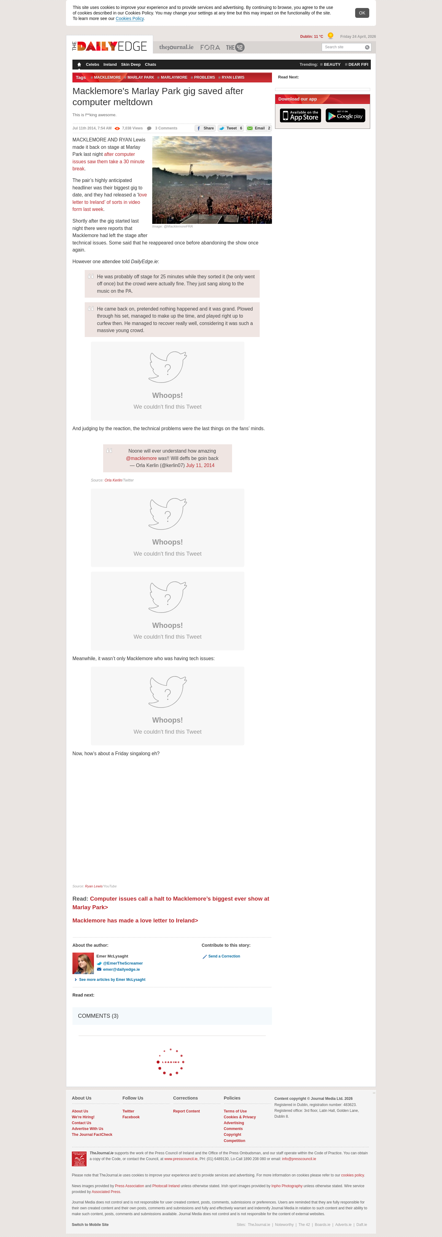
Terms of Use (235, 1111)
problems (204, 77)
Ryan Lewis (233, 77)
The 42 (235, 47)
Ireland (110, 64)
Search (367, 47)
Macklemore (107, 77)
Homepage (79, 65)
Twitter (128, 1111)
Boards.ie (323, 1225)
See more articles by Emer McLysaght (108, 979)
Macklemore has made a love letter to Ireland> (135, 920)
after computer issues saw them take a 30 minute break (108, 161)
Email (258, 128)
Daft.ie (361, 1225)
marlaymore (174, 77)
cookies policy (352, 1175)
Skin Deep (131, 64)
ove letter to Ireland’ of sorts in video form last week (109, 202)
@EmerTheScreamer (119, 963)
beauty (332, 64)
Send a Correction (221, 956)
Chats (150, 64)
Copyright (232, 1134)
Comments (233, 1129)
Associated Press (106, 1192)
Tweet (230, 128)
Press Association (129, 1186)
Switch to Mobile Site (90, 1225)
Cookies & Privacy (240, 1117)
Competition (234, 1141)
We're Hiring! (83, 1117)
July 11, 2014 (200, 465)
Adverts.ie (343, 1225)
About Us (80, 1111)
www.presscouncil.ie (180, 1159)
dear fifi (358, 64)
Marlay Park (141, 77)
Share (204, 128)
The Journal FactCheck (92, 1134)
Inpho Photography (286, 1186)
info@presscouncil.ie (299, 1159)
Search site (334, 47)
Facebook (131, 1117)
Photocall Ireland (166, 1186)
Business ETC (210, 47)
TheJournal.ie (177, 47)
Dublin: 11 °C (312, 36)
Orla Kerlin (113, 480)
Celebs (92, 64)
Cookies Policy (130, 18)
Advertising (234, 1123)
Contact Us (81, 1123)
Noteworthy (284, 1225)
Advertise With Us (87, 1129)
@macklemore (141, 458)
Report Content (186, 1111)
